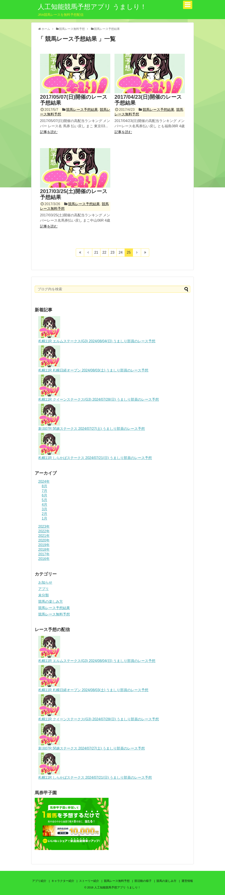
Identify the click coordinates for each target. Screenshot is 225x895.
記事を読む (49, 132)
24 (121, 252)
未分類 (43, 595)
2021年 (44, 536)
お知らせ (45, 582)
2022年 (44, 531)
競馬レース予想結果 (82, 109)
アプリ (43, 589)
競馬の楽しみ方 (50, 601)
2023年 (44, 526)
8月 (44, 486)
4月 (44, 504)
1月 (44, 518)
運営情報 (187, 880)
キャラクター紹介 (62, 880)
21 (96, 252)
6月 (44, 495)
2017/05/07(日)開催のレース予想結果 (73, 100)
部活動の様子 (143, 880)
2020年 (44, 540)
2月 (44, 514)
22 (104, 252)
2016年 (44, 559)
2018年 (44, 549)
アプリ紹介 (39, 880)
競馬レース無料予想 (54, 614)
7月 (44, 491)
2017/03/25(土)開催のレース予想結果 (73, 194)
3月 (44, 509)
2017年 (44, 554)
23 (112, 252)
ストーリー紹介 (89, 880)
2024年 (44, 481)
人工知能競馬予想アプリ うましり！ (92, 6)
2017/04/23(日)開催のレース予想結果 (148, 100)
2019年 (44, 545)
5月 (44, 500)
